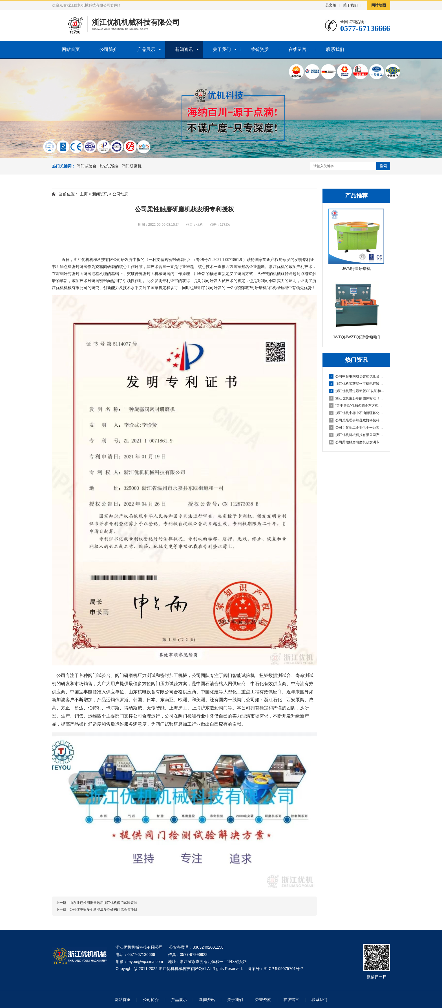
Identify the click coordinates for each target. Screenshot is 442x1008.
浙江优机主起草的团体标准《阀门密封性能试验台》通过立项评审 (356, 398)
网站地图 (378, 5)
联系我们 (335, 49)
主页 (84, 194)
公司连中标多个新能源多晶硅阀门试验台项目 (103, 909)
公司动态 (120, 194)
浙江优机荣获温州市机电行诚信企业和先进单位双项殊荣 (356, 383)
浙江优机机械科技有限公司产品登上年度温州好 (356, 435)
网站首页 (71, 49)
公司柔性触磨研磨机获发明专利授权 (356, 442)
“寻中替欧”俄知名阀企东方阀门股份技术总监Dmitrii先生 (356, 405)
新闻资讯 (184, 49)
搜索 (383, 166)
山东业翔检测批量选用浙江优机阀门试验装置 (103, 903)
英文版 (330, 5)
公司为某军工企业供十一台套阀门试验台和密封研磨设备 (356, 427)
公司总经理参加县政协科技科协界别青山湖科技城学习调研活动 (356, 420)
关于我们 (350, 5)
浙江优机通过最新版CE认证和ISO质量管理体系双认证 (356, 391)
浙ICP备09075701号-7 (283, 968)
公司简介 (109, 49)
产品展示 (146, 49)
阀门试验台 (86, 166)
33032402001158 (208, 947)
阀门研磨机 (132, 166)
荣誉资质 (260, 49)
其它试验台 (109, 166)
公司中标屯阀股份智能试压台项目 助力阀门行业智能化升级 (356, 376)
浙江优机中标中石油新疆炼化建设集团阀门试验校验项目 (356, 413)
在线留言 (297, 49)
